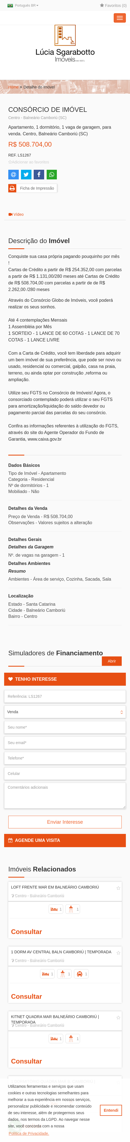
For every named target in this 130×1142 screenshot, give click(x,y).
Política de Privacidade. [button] (29, 1133)
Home (13, 87)
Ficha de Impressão (31, 188)
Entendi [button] (111, 1110)
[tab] (65, 679)
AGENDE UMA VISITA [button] (34, 840)
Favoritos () (113, 5)
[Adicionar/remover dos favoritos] (28, 162)
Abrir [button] (112, 661)
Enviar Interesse (65, 822)
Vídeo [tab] (16, 214)
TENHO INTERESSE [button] (32, 679)
